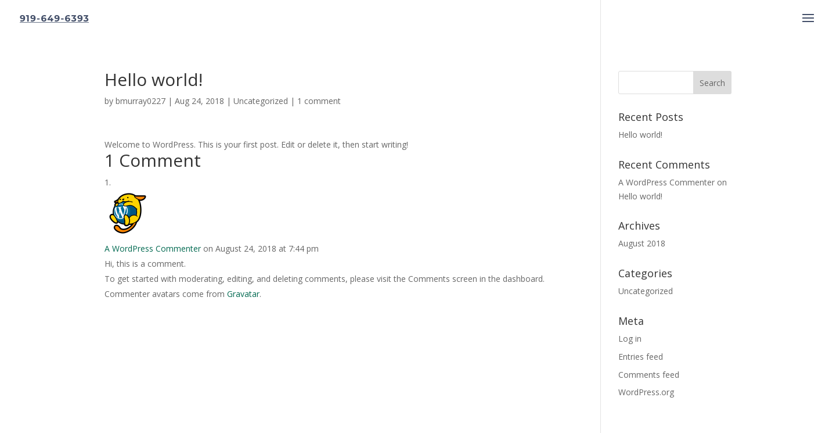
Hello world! (640, 134)
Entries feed (640, 356)
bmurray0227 (140, 100)
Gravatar (243, 293)
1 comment (319, 100)
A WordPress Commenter (153, 248)
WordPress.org (646, 392)
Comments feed (648, 374)
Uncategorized (260, 100)
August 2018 (641, 243)
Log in (630, 338)
